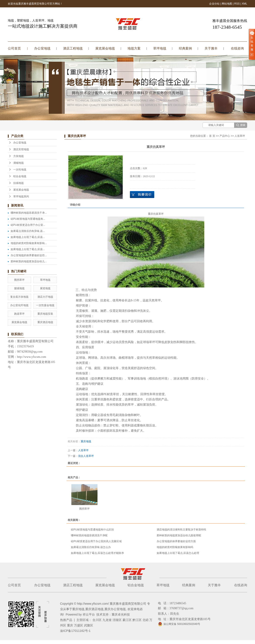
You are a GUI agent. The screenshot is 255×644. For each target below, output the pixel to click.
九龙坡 (107, 620)
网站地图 (227, 3)
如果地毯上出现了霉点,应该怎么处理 (178, 553)
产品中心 (225, 135)
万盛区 (78, 625)
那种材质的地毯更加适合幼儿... (29, 261)
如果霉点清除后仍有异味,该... (28, 231)
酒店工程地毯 (73, 48)
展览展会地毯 (105, 48)
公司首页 (14, 48)
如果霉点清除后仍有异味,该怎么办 (91, 547)
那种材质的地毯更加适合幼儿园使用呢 (179, 535)
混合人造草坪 (86, 455)
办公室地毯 (42, 48)
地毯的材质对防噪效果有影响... (29, 243)
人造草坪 (240, 135)
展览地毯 (45, 288)
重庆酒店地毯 (45, 322)
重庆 (70, 625)
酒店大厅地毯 (45, 296)
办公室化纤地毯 (19, 305)
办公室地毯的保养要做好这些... (29, 255)
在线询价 (142, 194)
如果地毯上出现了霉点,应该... (28, 237)
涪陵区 (117, 620)
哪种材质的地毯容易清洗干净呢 (89, 535)
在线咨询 (237, 48)
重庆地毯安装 (45, 313)
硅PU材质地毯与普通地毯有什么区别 (92, 529)
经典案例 (185, 48)
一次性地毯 (19, 169)
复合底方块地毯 (19, 296)
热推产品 (66, 620)
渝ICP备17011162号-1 (75, 630)
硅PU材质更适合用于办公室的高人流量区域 (96, 541)
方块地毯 (18, 156)
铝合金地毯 (19, 176)
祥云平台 (89, 614)
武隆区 (88, 625)
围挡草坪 (19, 279)
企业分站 (214, 3)
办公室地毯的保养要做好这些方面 (176, 541)
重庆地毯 (86, 441)
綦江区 (127, 620)
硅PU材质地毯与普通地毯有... (28, 218)
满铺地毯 (18, 162)
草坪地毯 (159, 48)
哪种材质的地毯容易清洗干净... (29, 212)
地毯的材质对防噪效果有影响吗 (175, 547)
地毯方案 (134, 48)
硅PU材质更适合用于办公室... (28, 224)
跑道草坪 (19, 313)
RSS (237, 3)
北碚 (146, 620)
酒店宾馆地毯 (21, 149)
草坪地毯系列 (21, 196)
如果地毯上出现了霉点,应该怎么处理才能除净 (97, 553)
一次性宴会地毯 (45, 305)
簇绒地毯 (19, 288)
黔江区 (137, 620)
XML (244, 3)
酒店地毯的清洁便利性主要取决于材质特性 (181, 529)
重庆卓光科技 (121, 614)
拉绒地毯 (18, 183)
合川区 (97, 620)
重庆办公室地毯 (115, 609)
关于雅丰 (211, 48)
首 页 (212, 135)
